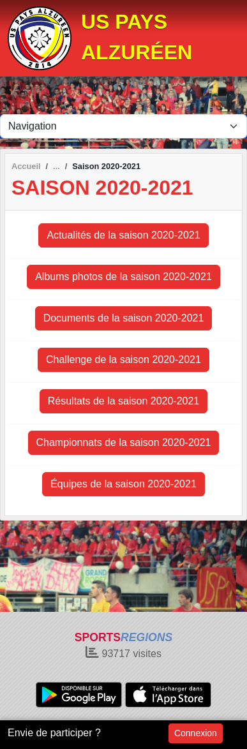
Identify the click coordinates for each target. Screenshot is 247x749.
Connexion (195, 733)
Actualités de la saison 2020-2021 (123, 235)
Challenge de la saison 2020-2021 (123, 359)
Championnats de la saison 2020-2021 (123, 442)
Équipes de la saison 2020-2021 (123, 483)
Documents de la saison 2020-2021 (123, 318)
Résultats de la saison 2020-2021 (124, 401)
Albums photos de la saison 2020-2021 (123, 276)
